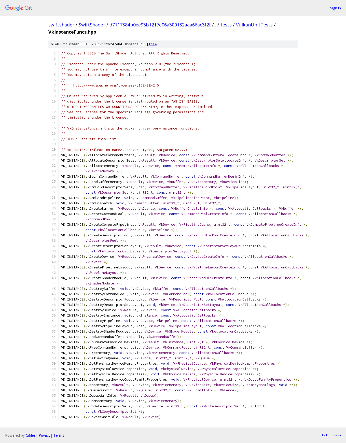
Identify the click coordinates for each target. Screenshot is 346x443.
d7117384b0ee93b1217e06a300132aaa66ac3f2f (160, 25)
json (337, 435)
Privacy (44, 435)
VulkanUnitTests (254, 25)
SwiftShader (92, 25)
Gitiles (31, 435)
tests (226, 25)
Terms (58, 435)
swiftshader (61, 25)
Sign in (335, 8)
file (153, 44)
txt (325, 435)
